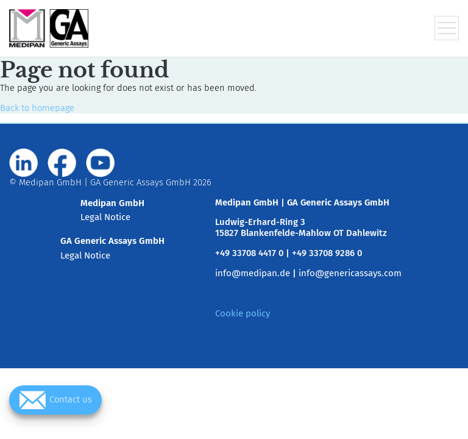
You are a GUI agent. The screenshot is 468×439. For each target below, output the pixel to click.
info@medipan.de (252, 273)
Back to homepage (37, 107)
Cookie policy (242, 313)
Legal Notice (105, 217)
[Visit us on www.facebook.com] (62, 162)
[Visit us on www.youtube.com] (100, 162)
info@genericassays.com (350, 273)
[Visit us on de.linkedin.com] (23, 162)
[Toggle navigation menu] (446, 28)
